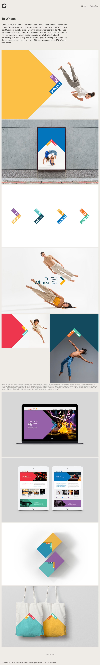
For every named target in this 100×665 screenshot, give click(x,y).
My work (84, 6)
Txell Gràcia (94, 6)
